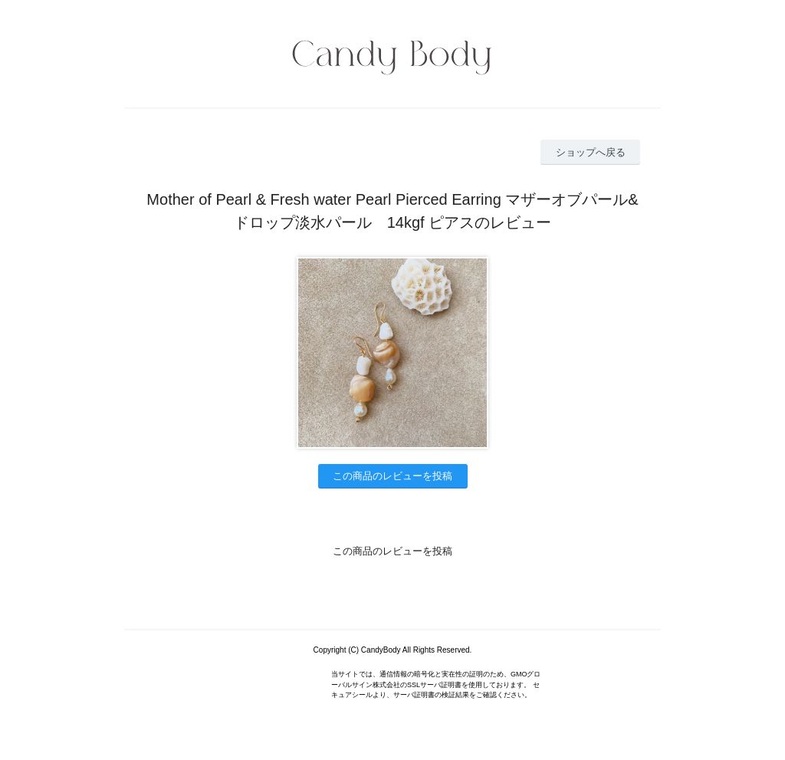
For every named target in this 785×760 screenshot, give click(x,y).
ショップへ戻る (591, 152)
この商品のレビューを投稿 (392, 476)
